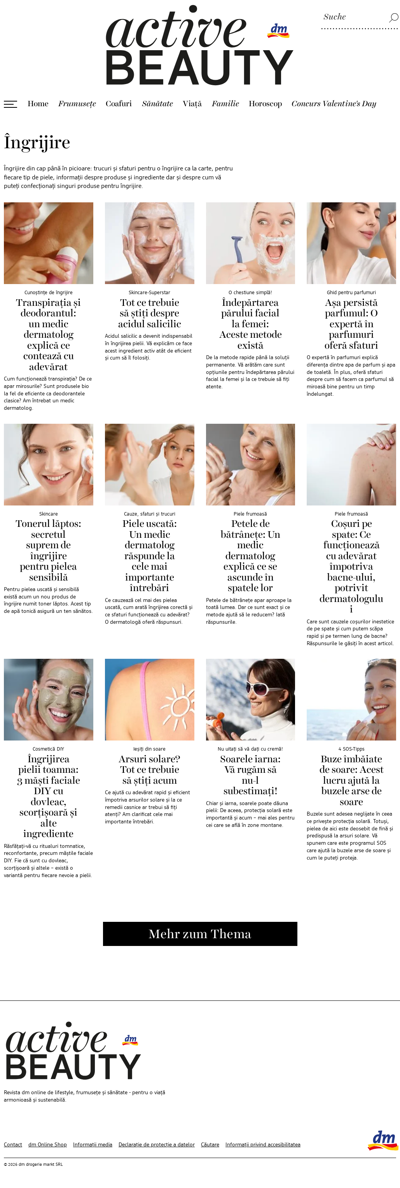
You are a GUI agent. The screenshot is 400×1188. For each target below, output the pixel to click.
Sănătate (157, 104)
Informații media (92, 1145)
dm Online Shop (47, 1145)
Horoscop (265, 104)
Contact (13, 1145)
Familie (225, 104)
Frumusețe (77, 104)
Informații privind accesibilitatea (262, 1145)
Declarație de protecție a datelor (157, 1145)
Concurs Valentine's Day (334, 104)
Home (38, 104)
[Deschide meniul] (10, 104)
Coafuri (119, 104)
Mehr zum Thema (200, 934)
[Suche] (360, 17)
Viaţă (192, 104)
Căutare (210, 1145)
